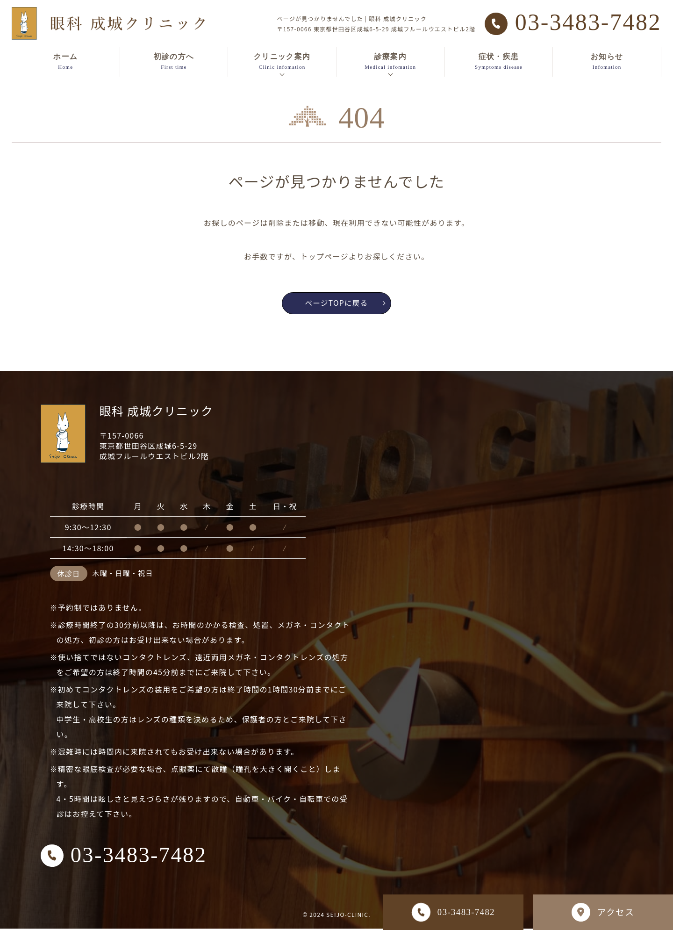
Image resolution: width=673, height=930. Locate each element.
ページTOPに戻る (346, 304)
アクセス (603, 912)
